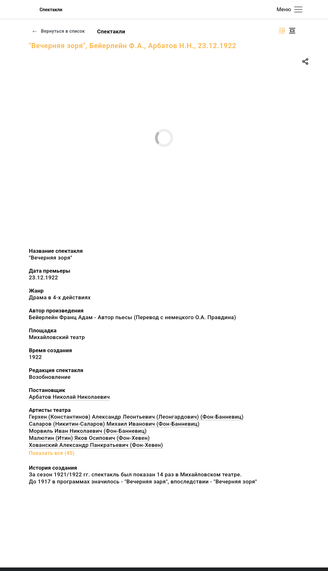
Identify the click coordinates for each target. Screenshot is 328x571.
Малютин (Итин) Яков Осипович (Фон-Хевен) (89, 438)
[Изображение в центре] (292, 31)
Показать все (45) (51, 453)
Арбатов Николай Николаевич (69, 397)
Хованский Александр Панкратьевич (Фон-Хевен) (96, 445)
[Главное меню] (298, 9)
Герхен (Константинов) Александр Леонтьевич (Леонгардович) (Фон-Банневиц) (136, 416)
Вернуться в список (58, 31)
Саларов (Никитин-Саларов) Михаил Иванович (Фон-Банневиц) (114, 424)
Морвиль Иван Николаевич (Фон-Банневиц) (88, 431)
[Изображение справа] (282, 31)
